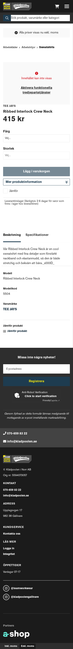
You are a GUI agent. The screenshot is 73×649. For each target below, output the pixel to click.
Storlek (8, 148)
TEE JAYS (10, 309)
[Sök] (36, 18)
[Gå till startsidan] (17, 6)
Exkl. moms (27, 646)
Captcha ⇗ (51, 401)
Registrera (36, 381)
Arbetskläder (10, 47)
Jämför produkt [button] (15, 331)
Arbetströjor (28, 47)
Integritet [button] (9, 554)
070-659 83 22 (17, 433)
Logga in (8, 548)
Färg (6, 131)
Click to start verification (40, 396)
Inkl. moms (11, 646)
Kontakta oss (11, 534)
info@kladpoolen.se (22, 441)
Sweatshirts (46, 47)
